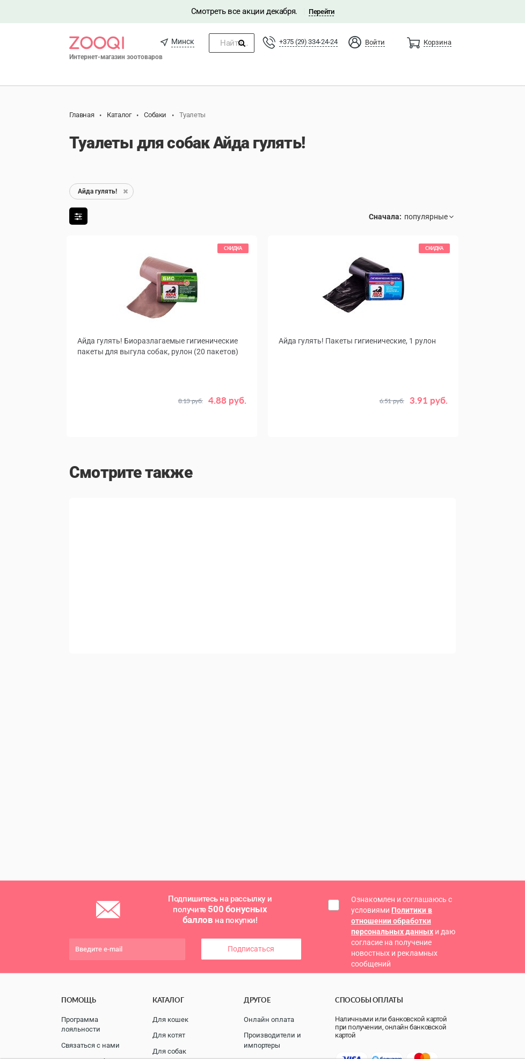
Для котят (168, 1035)
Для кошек (170, 1019)
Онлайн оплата (269, 1019)
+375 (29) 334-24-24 (308, 42)
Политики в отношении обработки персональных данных (392, 921)
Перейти (321, 12)
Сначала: (385, 216)
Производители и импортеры (272, 1040)
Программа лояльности (80, 1024)
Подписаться (251, 948)
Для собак (169, 1051)
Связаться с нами (90, 1045)
